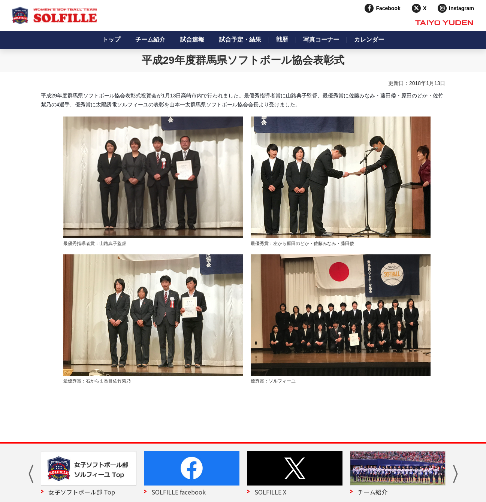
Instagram (461, 8)
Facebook (388, 8)
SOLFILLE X (270, 491)
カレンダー (369, 39)
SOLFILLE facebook (178, 491)
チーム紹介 (150, 39)
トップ (111, 39)
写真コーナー (321, 39)
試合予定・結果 (240, 39)
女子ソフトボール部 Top (81, 491)
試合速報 (192, 39)
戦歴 (282, 39)
